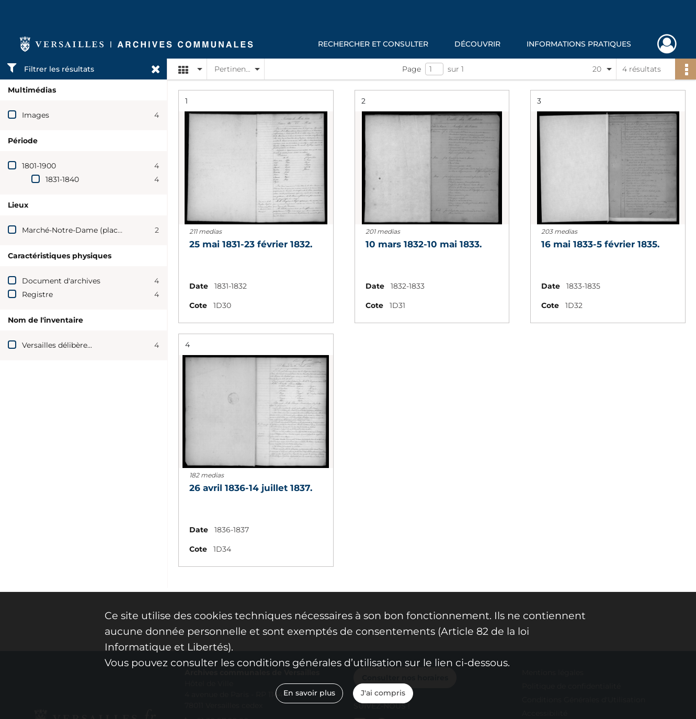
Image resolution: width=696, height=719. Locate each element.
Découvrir (477, 44)
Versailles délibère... (57, 345)
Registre (37, 294)
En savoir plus (309, 693)
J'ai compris (383, 693)
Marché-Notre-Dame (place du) (79, 230)
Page (411, 69)
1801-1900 (39, 165)
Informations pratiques (579, 44)
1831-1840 (62, 179)
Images (35, 115)
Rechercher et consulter (373, 44)
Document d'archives (61, 281)
